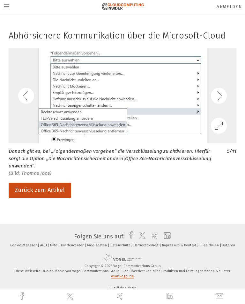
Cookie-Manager (24, 245)
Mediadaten (97, 245)
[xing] (120, 296)
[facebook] (22, 296)
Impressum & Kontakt (179, 245)
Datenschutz (120, 245)
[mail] (220, 296)
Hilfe (54, 245)
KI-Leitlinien (210, 245)
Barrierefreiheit (147, 245)
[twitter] (71, 296)
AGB (44, 245)
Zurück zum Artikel (40, 190)
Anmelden (229, 6)
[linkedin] (170, 296)
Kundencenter (73, 245)
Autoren (228, 245)
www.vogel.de (122, 276)
